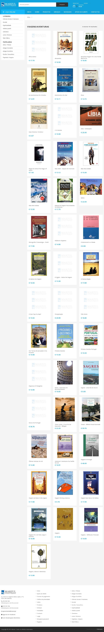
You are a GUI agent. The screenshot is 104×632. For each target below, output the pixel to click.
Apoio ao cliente (81, 12)
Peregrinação (59, 314)
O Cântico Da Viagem (35, 279)
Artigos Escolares (8, 48)
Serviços (57, 12)
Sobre (37, 12)
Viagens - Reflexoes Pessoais (90, 535)
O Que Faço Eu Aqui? (35, 314)
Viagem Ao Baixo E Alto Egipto (38, 498)
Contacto (39, 613)
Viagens (57, 533)
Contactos (95, 12)
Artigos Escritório (8, 51)
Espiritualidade (7, 25)
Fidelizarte (100, 629)
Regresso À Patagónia (35, 386)
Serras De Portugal (34, 423)
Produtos (46, 12)
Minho (82, 198)
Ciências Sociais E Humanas (11, 19)
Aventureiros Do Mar (61, 95)
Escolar (5, 22)
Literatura (5, 31)
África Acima (32, 56)
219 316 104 (9, 602)
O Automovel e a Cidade (88, 242)
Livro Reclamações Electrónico (10, 618)
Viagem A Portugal (86, 459)
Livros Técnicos (7, 35)
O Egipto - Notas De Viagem (63, 277)
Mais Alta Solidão (86, 168)
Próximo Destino (60, 351)
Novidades (68, 12)
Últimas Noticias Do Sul (36, 461)
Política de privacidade (43, 599)
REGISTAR (76, 3)
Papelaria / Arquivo (8, 57)
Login (38, 616)
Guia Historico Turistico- (36, 132)
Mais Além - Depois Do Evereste (64, 168)
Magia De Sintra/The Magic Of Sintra (38, 169)
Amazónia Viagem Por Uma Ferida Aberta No (91, 57)
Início (29, 12)
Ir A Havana (58, 130)
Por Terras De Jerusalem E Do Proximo (38, 351)
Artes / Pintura (7, 45)
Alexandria (58, 58)
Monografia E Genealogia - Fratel (39, 242)
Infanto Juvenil (7, 28)
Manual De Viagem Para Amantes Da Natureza (65, 206)
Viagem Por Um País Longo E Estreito (37, 535)
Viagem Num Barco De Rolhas (90, 498)
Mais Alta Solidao (34, 205)
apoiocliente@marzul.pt (8, 611)
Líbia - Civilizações (86, 128)
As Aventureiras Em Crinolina (37, 95)
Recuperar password (43, 619)
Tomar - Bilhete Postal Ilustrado (90, 424)
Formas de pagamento (43, 596)
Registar (39, 622)
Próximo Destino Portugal (88, 349)
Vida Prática (6, 38)
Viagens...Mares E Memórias (37, 571)
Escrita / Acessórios (8, 54)
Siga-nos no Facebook (8, 614)
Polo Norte (84, 314)
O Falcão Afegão (86, 279)
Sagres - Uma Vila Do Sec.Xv (89, 387)
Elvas (82, 95)
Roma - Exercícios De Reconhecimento (61, 388)
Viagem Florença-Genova (62, 498)
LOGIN (86, 3)
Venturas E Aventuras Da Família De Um (64, 462)
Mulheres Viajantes (60, 240)
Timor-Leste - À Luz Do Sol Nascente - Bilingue (63, 425)
